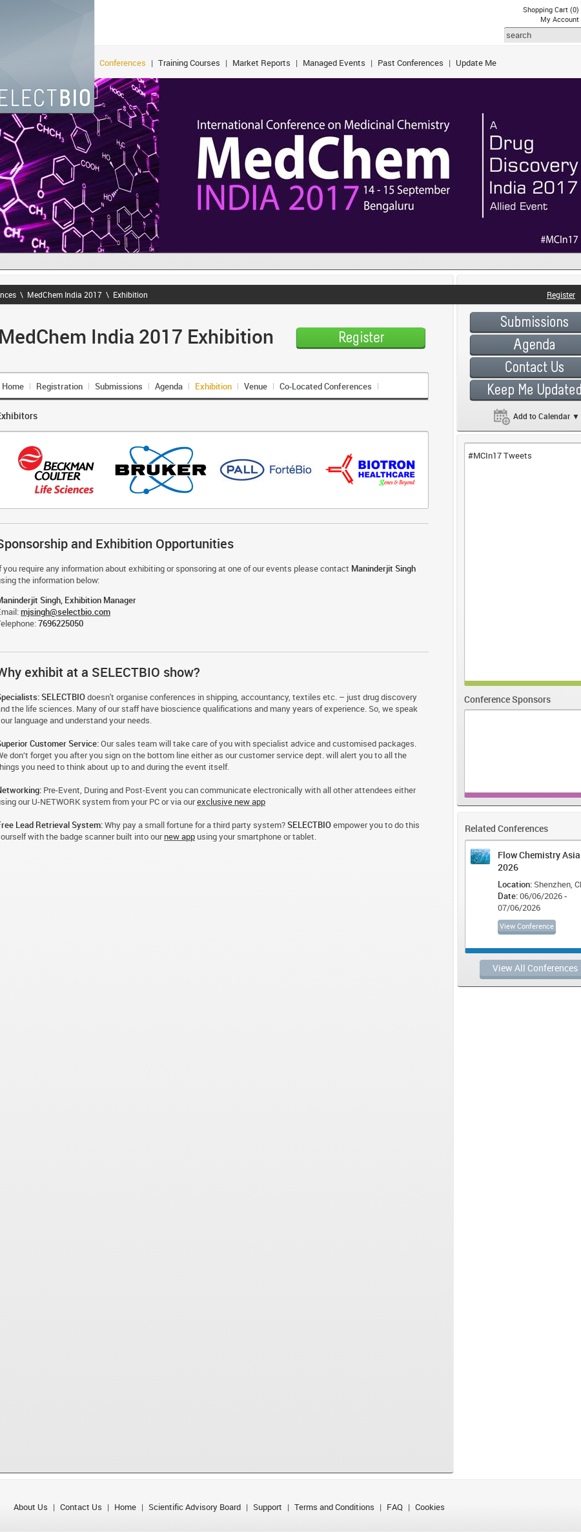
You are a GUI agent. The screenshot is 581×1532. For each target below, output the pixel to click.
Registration (59, 386)
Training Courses (189, 62)
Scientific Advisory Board (194, 1507)
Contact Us (81, 1507)
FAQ (395, 1507)
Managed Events (334, 62)
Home (125, 1507)
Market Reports (261, 62)
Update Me (476, 62)
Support (267, 1507)
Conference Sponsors (507, 699)
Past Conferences (410, 62)
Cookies (430, 1507)
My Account (559, 19)
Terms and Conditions (334, 1507)
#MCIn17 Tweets (500, 455)
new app (179, 836)
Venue (255, 386)
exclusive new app (231, 801)
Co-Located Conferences (326, 386)
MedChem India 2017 (64, 294)
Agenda (169, 386)
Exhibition (130, 294)
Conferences (122, 62)
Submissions (119, 386)
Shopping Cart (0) (551, 9)
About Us (31, 1507)
